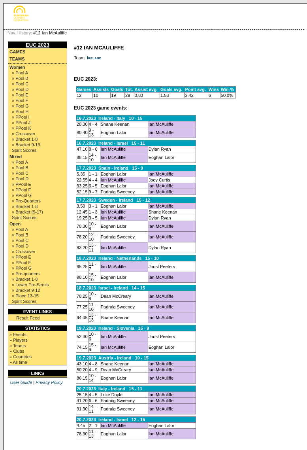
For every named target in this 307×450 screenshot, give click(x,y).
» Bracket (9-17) (27, 212)
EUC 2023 (37, 45)
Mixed (15, 156)
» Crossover (23, 133)
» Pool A (20, 72)
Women (17, 67)
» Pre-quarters (26, 273)
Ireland (94, 57)
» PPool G (22, 195)
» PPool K (21, 128)
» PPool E (21, 184)
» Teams (17, 345)
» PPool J (21, 122)
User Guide (21, 382)
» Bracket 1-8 (25, 139)
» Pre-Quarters (26, 201)
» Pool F (20, 100)
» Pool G (20, 106)
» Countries (20, 356)
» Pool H (20, 111)
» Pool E (20, 95)
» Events (17, 334)
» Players (18, 340)
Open (15, 223)
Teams (17, 59)
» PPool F (21, 189)
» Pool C (20, 83)
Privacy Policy (49, 382)
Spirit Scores (24, 150)
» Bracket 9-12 (26, 290)
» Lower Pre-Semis (30, 284)
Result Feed (28, 318)
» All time (18, 362)
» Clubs (16, 351)
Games (17, 51)
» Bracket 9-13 (26, 144)
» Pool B (20, 78)
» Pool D (20, 89)
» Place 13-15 (25, 295)
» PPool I (21, 117)
